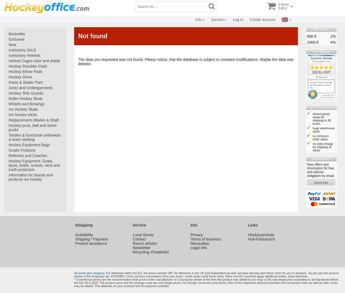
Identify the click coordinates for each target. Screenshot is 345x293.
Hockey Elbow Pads (25, 71)
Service (217, 20)
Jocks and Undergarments (31, 88)
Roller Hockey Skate (26, 98)
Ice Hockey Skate (23, 109)
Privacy (197, 235)
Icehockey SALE (22, 50)
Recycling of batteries (151, 252)
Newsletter (142, 248)
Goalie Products (22, 150)
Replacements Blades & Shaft (34, 120)
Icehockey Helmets (24, 55)
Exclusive (17, 39)
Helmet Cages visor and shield (34, 61)
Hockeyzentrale (261, 235)
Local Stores (143, 235)
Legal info (199, 248)
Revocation (200, 243)
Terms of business (206, 239)
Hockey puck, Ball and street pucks (32, 127)
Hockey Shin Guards (26, 93)
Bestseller (17, 34)
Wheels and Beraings (26, 104)
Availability (84, 235)
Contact (139, 239)
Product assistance (91, 243)
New (12, 45)
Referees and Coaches (28, 156)
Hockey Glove (20, 77)
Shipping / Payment (91, 239)
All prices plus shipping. (89, 273)
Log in (238, 20)
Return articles (145, 243)
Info (198, 20)
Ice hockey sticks (23, 115)
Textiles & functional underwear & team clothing (35, 137)
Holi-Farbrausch (261, 239)
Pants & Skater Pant (26, 82)
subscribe (321, 182)
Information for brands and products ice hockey (31, 177)
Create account (262, 20)
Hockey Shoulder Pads (28, 66)
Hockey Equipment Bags (29, 145)
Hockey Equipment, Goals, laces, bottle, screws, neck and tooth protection (34, 165)
